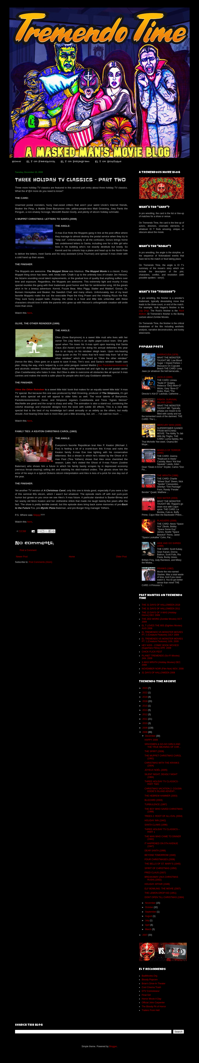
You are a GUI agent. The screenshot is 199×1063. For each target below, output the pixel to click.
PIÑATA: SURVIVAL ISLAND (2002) (167, 401)
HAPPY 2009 (151, 740)
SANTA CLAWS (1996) (156, 824)
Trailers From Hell (151, 1010)
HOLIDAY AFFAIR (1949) (157, 884)
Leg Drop (144, 310)
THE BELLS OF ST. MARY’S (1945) (163, 863)
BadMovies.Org (149, 975)
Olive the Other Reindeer (29, 389)
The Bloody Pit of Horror (154, 1006)
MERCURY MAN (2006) (169, 425)
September (151, 911)
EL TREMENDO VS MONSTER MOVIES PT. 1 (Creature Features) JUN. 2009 (162, 640)
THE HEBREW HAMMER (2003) (161, 795)
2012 (145, 714)
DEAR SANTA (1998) (155, 850)
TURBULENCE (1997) (156, 804)
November (150, 903)
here (29, 312)
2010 (145, 723)
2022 (145, 692)
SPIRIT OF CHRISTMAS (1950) (160, 868)
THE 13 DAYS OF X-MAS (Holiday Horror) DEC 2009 (159, 614)
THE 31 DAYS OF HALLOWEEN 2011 (161, 608)
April (147, 925)
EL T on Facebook (40, 161)
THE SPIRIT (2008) (154, 751)
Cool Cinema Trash (151, 987)
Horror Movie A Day (151, 998)
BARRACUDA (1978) (167, 354)
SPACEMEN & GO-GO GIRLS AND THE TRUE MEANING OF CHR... (163, 745)
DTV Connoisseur (151, 991)
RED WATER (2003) (167, 498)
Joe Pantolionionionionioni (112, 365)
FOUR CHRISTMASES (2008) (160, 859)
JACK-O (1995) (165, 377)
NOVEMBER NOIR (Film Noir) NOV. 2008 (163, 668)
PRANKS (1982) (165, 568)
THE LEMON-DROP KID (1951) (160, 893)
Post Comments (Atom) (40, 562)
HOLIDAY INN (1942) (155, 820)
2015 (145, 705)
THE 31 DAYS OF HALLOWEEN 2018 (161, 605)
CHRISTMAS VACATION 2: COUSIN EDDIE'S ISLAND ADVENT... (163, 790)
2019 (145, 697)
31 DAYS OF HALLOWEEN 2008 (158, 672)
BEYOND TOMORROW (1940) (160, 855)
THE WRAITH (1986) (167, 475)
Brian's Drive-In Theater (153, 983)
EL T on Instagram (75, 161)
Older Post (121, 556)
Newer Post (22, 556)
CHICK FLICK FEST (152, 651)
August (149, 916)
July (147, 920)
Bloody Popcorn (150, 979)
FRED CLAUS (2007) (155, 872)
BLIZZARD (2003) (154, 800)
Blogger (113, 1046)
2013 (145, 710)
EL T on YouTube (108, 161)
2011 (145, 719)
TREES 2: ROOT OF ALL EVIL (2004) (163, 816)
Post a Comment (28, 550)
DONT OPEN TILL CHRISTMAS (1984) (164, 897)
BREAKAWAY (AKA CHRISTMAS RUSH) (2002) (161, 878)
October (149, 907)
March (148, 929)
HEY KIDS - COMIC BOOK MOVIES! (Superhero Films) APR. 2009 (160, 646)
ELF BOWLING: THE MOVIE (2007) (163, 888)
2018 (145, 701)
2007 (145, 935)
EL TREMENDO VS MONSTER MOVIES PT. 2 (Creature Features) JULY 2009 (162, 633)
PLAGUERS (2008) (166, 520)
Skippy (37, 515)
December (150, 736)
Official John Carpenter (153, 1002)
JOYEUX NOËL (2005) (156, 770)
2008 (145, 732)
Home (16, 161)
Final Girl (146, 995)
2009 (145, 727)
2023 (145, 688)
